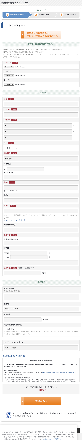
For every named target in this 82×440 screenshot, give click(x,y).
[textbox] (41, 309)
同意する (41, 390)
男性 (7, 148)
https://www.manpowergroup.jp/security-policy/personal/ (58, 372)
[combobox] (41, 309)
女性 (15, 148)
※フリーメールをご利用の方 (15, 220)
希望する (9, 329)
